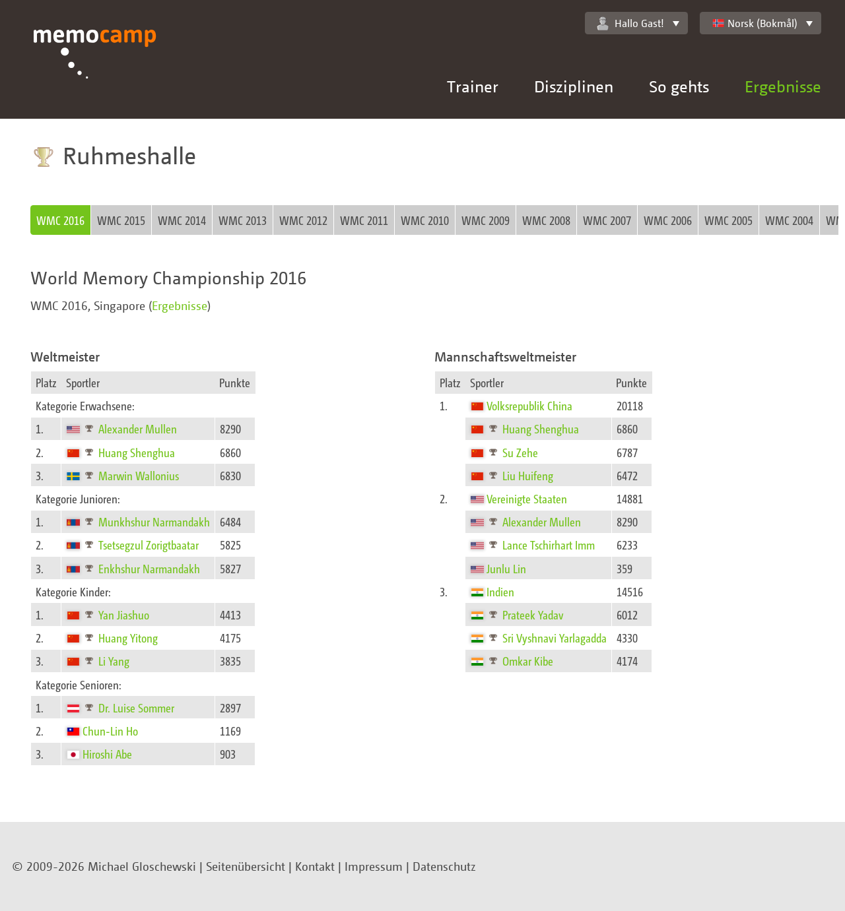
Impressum (374, 866)
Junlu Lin (506, 568)
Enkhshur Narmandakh (149, 568)
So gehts (679, 86)
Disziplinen (573, 86)
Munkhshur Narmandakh (154, 521)
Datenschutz (444, 866)
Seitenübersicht (245, 866)
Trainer (472, 86)
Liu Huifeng (527, 475)
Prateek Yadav (533, 614)
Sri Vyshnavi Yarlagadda (554, 637)
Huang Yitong (128, 637)
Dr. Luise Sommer (136, 707)
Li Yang (113, 660)
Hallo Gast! (630, 23)
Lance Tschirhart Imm (548, 544)
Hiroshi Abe (107, 753)
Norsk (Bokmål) (754, 23)
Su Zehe (520, 452)
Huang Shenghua (136, 452)
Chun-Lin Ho (110, 730)
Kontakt (315, 866)
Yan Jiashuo (123, 614)
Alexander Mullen (137, 428)
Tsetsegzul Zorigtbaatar (148, 544)
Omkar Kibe (527, 660)
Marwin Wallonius (138, 475)
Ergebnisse (783, 86)
